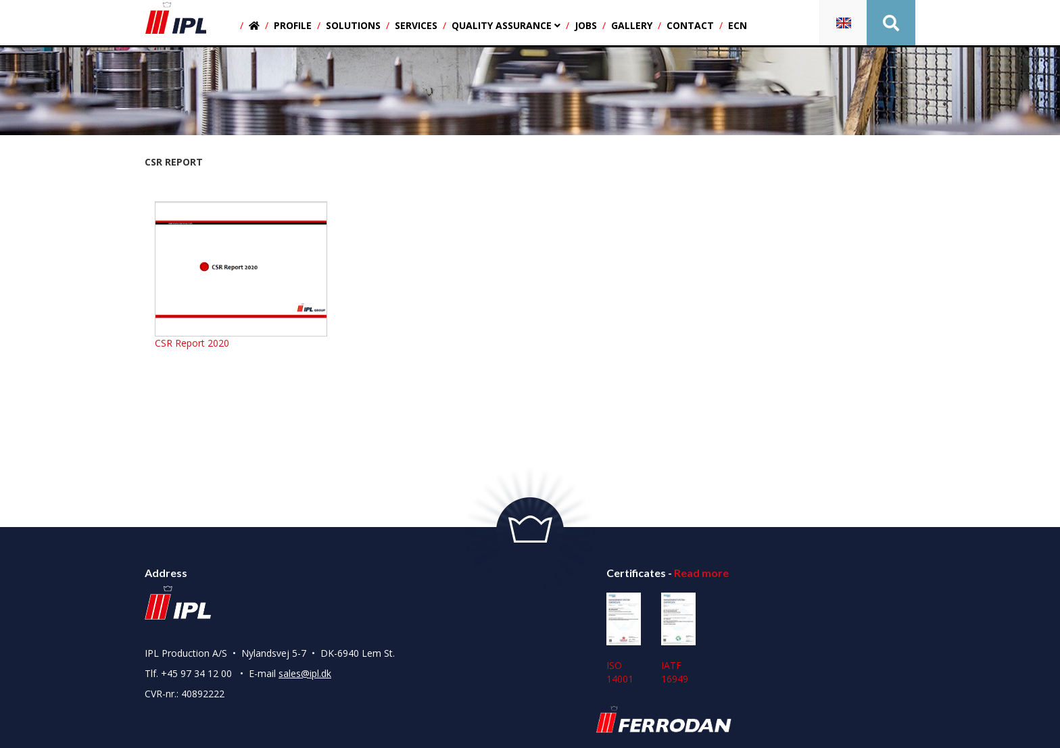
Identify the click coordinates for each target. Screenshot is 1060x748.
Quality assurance (506, 25)
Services (416, 25)
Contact (690, 25)
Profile (293, 25)
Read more (701, 572)
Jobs (586, 25)
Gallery (631, 25)
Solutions (353, 25)
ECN (737, 25)
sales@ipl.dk (305, 673)
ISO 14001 (623, 639)
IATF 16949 (678, 639)
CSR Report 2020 (192, 342)
